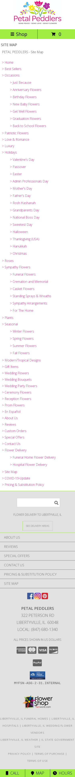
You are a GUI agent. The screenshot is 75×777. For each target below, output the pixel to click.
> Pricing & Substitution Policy (23, 484)
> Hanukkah (18, 246)
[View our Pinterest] (45, 598)
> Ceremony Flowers (16, 392)
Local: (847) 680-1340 (37, 629)
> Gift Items (10, 366)
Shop (18, 34)
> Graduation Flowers (25, 118)
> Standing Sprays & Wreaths (30, 296)
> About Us (10, 418)
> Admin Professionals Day (29, 181)
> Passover (18, 167)
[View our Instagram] (37, 598)
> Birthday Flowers (23, 97)
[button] (37, 675)
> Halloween (19, 232)
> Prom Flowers (13, 405)
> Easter (16, 174)
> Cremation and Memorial (29, 281)
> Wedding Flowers (15, 373)
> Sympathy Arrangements (28, 303)
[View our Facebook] (30, 598)
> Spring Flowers (22, 338)
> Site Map (9, 472)
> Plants (7, 317)
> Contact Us (11, 443)
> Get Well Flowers (23, 111)
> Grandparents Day (24, 210)
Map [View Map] (37, 773)
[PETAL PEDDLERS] (38, 23)
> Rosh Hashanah (23, 203)
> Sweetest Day (21, 224)
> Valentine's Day (22, 159)
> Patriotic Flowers (15, 133)
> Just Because (20, 82)
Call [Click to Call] (12, 773)
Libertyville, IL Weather (19, 739)
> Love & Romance (15, 139)
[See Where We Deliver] (37, 526)
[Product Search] (38, 502)
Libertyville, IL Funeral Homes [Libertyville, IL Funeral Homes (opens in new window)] (24, 718)
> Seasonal (10, 324)
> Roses (8, 260)
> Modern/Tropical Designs (21, 360)
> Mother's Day (21, 188)
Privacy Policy (19, 754)
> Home (7, 62)
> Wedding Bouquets (17, 379)
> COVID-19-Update (16, 478)
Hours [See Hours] (62, 773)
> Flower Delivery (14, 450)
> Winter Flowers (22, 331)
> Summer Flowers (23, 346)
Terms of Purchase (49, 754)
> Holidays (9, 152)
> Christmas (18, 253)
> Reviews (9, 424)
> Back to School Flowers (28, 126)
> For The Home (21, 310)
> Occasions (11, 75)
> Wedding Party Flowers (19, 386)
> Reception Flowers (16, 399)
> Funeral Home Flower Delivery (33, 457)
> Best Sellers (11, 69)
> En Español (11, 411)
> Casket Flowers (22, 289)
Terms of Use (37, 761)
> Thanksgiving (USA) (24, 239)
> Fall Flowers (20, 353)
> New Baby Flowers (25, 104)
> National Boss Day (24, 217)
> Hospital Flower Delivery (28, 464)
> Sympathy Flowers (16, 267)
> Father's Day (20, 195)
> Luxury (8, 146)
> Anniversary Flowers (25, 89)
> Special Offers (13, 437)
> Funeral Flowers (23, 274)
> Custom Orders (14, 431)
